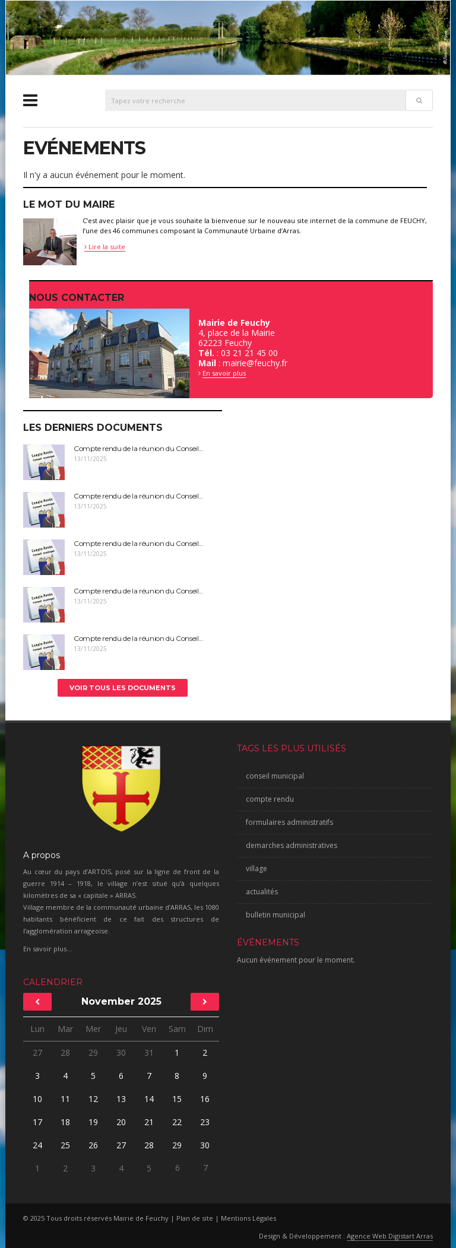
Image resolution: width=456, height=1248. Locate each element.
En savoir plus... (47, 948)
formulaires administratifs (289, 822)
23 (205, 1122)
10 (37, 1098)
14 (149, 1098)
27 (37, 1052)
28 (65, 1052)
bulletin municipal (275, 915)
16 (205, 1098)
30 (121, 1052)
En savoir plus (224, 373)
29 (93, 1052)
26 (93, 1145)
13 (121, 1098)
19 (93, 1122)
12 (93, 1098)
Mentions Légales (248, 1218)
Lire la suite (104, 246)
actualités (262, 892)
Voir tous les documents (122, 688)
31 (149, 1052)
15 (177, 1098)
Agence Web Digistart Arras (390, 1235)
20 (121, 1122)
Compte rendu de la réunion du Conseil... (139, 448)
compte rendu (270, 799)
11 (65, 1098)
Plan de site (194, 1218)
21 (149, 1122)
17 (37, 1122)
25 (65, 1145)
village (256, 868)
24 (37, 1145)
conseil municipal (275, 776)
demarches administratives (291, 845)
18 (65, 1122)
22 (177, 1122)
